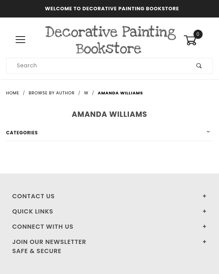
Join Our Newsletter (49, 241)
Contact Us (33, 196)
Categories (22, 132)
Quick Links (32, 211)
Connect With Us (42, 226)
